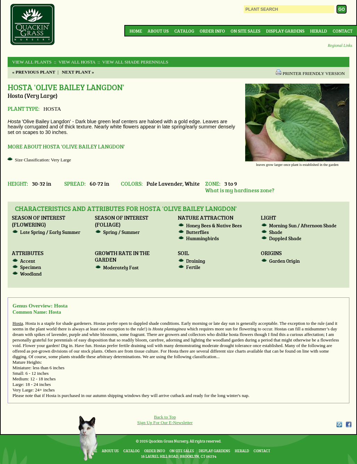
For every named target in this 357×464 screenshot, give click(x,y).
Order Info (212, 31)
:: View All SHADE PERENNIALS (132, 62)
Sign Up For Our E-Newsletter (165, 422)
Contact (342, 31)
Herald (318, 31)
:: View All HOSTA (74, 62)
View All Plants (31, 62)
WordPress (339, 424)
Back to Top (165, 417)
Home (136, 31)
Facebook (349, 424)
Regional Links (340, 45)
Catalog (184, 31)
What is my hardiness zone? (239, 190)
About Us (158, 31)
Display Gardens (285, 31)
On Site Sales (245, 31)
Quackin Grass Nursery (32, 25)
